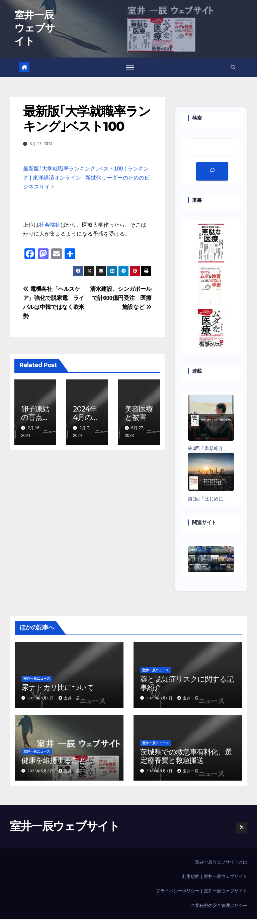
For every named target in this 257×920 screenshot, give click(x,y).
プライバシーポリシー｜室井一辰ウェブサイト (201, 891)
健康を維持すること (53, 761)
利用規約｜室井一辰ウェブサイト (214, 877)
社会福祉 (50, 225)
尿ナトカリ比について (57, 687)
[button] (233, 67)
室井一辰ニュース (36, 679)
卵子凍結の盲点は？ (35, 417)
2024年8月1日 (160, 772)
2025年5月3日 (41, 772)
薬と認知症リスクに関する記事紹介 (187, 683)
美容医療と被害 (139, 413)
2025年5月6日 (41, 699)
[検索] (212, 171)
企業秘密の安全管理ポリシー (219, 905)
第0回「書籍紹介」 (208, 449)
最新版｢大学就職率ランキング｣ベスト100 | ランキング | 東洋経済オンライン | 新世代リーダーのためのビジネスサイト (86, 178)
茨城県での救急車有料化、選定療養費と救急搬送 (186, 756)
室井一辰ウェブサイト (34, 28)
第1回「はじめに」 (208, 499)
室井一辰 (69, 699)
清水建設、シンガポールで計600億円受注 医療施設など (120, 298)
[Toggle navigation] (130, 67)
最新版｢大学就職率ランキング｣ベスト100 (86, 119)
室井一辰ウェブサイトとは (221, 862)
